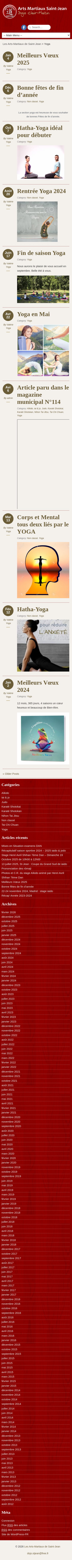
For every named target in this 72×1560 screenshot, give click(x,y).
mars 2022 (7, 1057)
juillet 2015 (7, 1358)
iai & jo (37, 408)
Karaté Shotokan (25, 412)
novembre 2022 (10, 1030)
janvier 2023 (8, 1021)
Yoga (29, 69)
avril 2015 (7, 1372)
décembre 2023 (10, 985)
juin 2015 (6, 1362)
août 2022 (7, 1039)
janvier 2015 (8, 1385)
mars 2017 (7, 1285)
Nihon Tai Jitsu (41, 412)
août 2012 (7, 1503)
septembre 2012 (11, 1499)
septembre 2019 (11, 1176)
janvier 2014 (8, 1431)
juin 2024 (6, 962)
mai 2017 (7, 1276)
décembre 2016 (10, 1299)
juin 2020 (6, 1139)
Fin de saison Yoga (41, 253)
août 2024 (7, 957)
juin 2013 (6, 1458)
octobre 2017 (9, 1253)
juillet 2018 (7, 1221)
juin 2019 (6, 1180)
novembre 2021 (10, 1076)
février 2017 (8, 1290)
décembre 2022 (10, 1026)
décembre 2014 (10, 1390)
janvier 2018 (8, 1244)
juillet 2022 (7, 1044)
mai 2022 (7, 1053)
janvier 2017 (8, 1294)
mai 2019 (7, 1185)
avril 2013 (7, 1467)
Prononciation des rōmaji (16, 868)
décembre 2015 (10, 1344)
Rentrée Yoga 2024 (41, 191)
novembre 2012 (10, 1490)
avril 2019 (7, 1189)
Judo (44, 408)
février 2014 (8, 1426)
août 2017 (7, 1262)
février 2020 (8, 1158)
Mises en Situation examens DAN (21, 845)
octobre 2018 (9, 1217)
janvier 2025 (8, 935)
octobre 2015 (9, 1349)
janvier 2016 (8, 1340)
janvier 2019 (8, 1203)
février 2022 (8, 1062)
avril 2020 (7, 1148)
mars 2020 (7, 1153)
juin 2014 (6, 1412)
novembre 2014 (10, 1394)
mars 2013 (7, 1472)
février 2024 (8, 975)
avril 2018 (7, 1230)
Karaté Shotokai (55, 408)
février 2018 (8, 1240)
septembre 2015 (11, 1353)
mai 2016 (7, 1326)
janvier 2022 (8, 1066)
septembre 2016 (11, 1312)
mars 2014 (7, 1422)
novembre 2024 (10, 944)
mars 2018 (7, 1235)
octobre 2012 (9, 1494)
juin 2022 (6, 1048)
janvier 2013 (8, 1481)
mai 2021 (7, 1098)
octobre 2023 (9, 989)
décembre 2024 (10, 939)
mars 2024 (7, 971)
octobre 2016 (9, 1308)
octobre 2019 (9, 1171)
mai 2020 (7, 1144)
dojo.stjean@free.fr (38, 1553)
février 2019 (8, 1198)
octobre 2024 (9, 948)
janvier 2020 (8, 1162)
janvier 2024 (8, 980)
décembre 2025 (10, 916)
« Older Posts (11, 773)
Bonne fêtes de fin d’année (17, 886)
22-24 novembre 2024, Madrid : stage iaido (27, 891)
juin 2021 (6, 1094)
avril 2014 (7, 1417)
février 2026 (8, 912)
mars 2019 (7, 1194)
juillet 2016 (7, 1321)
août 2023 (7, 994)
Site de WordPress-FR (14, 1534)
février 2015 (8, 1381)
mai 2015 (7, 1367)
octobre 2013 (9, 1444)
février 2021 (8, 1107)
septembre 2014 (11, 1403)
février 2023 (8, 1016)
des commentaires (15, 1529)
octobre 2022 (9, 1035)
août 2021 (7, 1085)
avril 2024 (7, 966)
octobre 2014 (9, 1399)
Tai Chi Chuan (56, 412)
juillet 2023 (7, 998)
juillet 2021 (7, 1089)
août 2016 (7, 1317)
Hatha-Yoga (32, 609)
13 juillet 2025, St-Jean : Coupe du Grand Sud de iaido (34, 863)
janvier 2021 (8, 1112)
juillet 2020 (7, 1135)
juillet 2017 (7, 1267)
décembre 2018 (10, 1208)
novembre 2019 (10, 1167)
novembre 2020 (10, 1121)
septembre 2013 (11, 1449)
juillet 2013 (7, 1453)
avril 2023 (7, 1012)
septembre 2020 (11, 1126)
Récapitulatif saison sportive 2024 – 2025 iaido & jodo (33, 850)
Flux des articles (14, 1525)
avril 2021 (7, 1103)
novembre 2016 (10, 1303)
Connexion (7, 1520)
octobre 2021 (9, 1080)
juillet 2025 (7, 925)
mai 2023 (7, 1007)
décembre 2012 (10, 1485)
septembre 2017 (11, 1258)
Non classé (32, 101)
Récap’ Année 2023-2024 (16, 895)
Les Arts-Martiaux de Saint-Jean (22, 43)
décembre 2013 (10, 1435)
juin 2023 (6, 1003)
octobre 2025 (9, 921)
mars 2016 (7, 1335)
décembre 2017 (10, 1249)
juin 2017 (6, 1271)
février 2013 (8, 1476)
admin (10, 398)
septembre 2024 (11, 953)
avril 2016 (7, 1331)
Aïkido (30, 408)
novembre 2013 (10, 1440)
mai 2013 (7, 1463)
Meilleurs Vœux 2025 (14, 881)
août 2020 (7, 1130)
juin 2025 (6, 930)
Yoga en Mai (33, 314)
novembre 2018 (10, 1212)
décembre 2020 (10, 1117)
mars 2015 (7, 1376)
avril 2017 (7, 1280)
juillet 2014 (7, 1408)
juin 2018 (6, 1226)
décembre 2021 (10, 1071)
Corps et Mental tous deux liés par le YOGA (43, 524)
